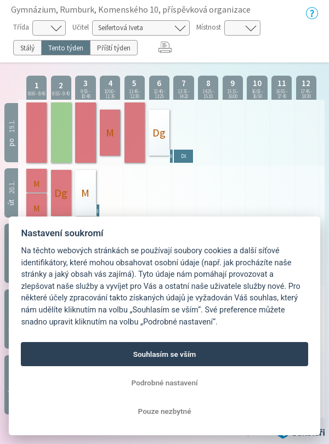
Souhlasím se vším (164, 354)
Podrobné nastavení (164, 382)
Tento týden (65, 48)
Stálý (27, 48)
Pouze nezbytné (164, 411)
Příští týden (114, 48)
